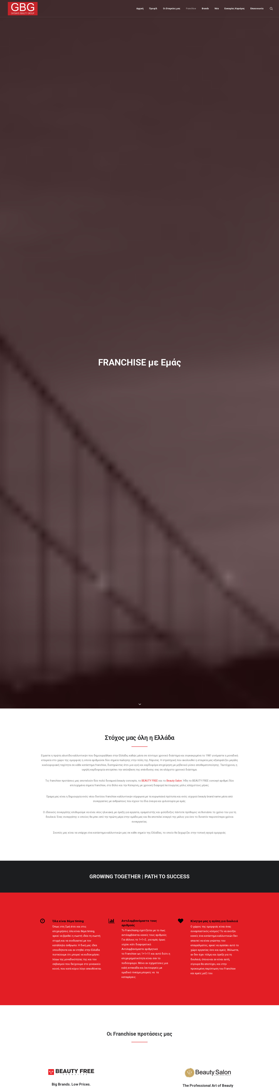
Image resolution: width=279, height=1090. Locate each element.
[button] (271, 8)
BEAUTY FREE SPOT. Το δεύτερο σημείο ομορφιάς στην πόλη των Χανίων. (162, 1057)
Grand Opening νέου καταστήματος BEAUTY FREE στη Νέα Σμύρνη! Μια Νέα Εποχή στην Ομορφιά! (163, 1034)
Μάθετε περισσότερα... (104, 1042)
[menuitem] (140, 8)
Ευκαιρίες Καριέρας (234, 8)
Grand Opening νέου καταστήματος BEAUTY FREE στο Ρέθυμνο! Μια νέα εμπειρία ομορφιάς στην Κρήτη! (164, 1021)
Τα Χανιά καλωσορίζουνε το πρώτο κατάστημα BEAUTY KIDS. (164, 1046)
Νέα (217, 8)
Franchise (191, 8)
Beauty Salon (174, 155)
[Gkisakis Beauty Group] (21, 8)
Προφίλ (153, 8)
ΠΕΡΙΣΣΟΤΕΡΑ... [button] (71, 531)
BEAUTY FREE (150, 155)
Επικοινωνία (256, 8)
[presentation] (78, 950)
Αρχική (139, 8)
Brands (205, 8)
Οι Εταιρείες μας (171, 8)
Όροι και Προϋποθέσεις (53, 1041)
